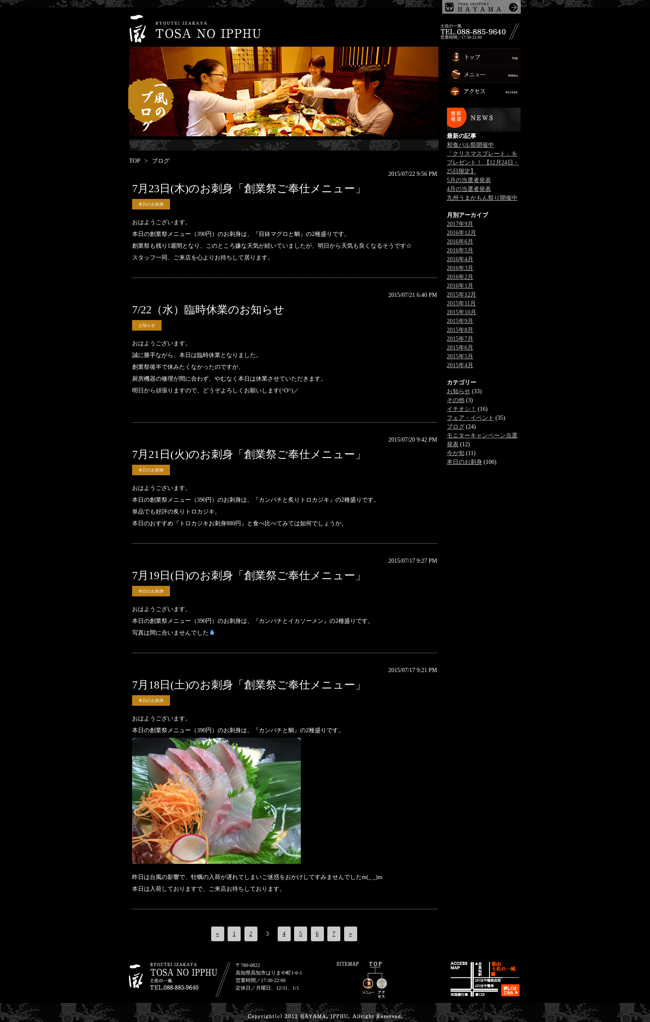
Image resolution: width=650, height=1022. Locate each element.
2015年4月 (460, 365)
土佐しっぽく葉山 (481, 7)
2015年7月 (460, 339)
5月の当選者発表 (469, 180)
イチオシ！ (461, 409)
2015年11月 (461, 303)
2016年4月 (460, 259)
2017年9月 (460, 224)
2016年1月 (460, 286)
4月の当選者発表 (469, 189)
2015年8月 (460, 330)
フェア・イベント (470, 418)
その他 (455, 400)
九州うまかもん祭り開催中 (482, 198)
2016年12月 (461, 233)
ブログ (455, 427)
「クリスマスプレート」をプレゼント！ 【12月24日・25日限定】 (483, 163)
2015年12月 (461, 294)
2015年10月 (461, 312)
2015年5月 (460, 356)
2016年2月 (460, 277)
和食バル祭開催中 (470, 145)
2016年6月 (460, 241)
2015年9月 (460, 321)
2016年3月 (460, 268)
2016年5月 (460, 250)
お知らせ (146, 325)
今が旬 (455, 453)
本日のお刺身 (151, 204)
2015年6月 (460, 347)
